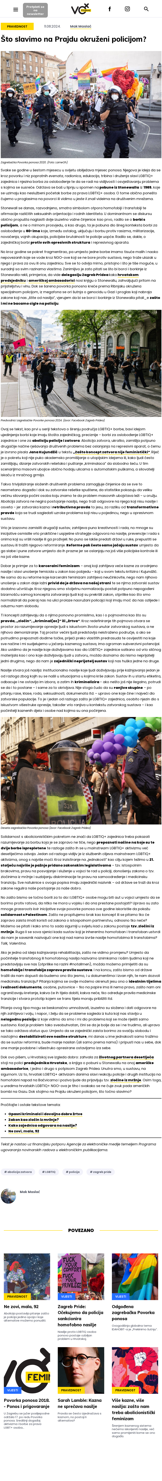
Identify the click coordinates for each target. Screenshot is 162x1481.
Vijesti (66, 1297)
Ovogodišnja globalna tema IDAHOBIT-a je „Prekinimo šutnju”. (135, 1327)
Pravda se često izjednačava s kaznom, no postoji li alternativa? (79, 1416)
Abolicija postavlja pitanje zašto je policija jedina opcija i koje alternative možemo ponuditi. (26, 1316)
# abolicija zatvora (18, 1172)
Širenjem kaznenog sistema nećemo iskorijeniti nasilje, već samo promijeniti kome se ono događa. (133, 1431)
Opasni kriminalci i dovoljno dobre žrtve (45, 1114)
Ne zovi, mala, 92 (23, 1131)
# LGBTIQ (48, 1172)
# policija (73, 1172)
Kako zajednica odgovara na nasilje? (42, 1125)
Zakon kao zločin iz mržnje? (33, 1119)
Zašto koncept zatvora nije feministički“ (112, 452)
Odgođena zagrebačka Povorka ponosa (133, 1313)
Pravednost (17, 26)
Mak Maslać (80, 26)
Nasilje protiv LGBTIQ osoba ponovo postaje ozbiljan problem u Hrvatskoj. (77, 1335)
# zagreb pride (100, 1172)
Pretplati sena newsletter (35, 10)
